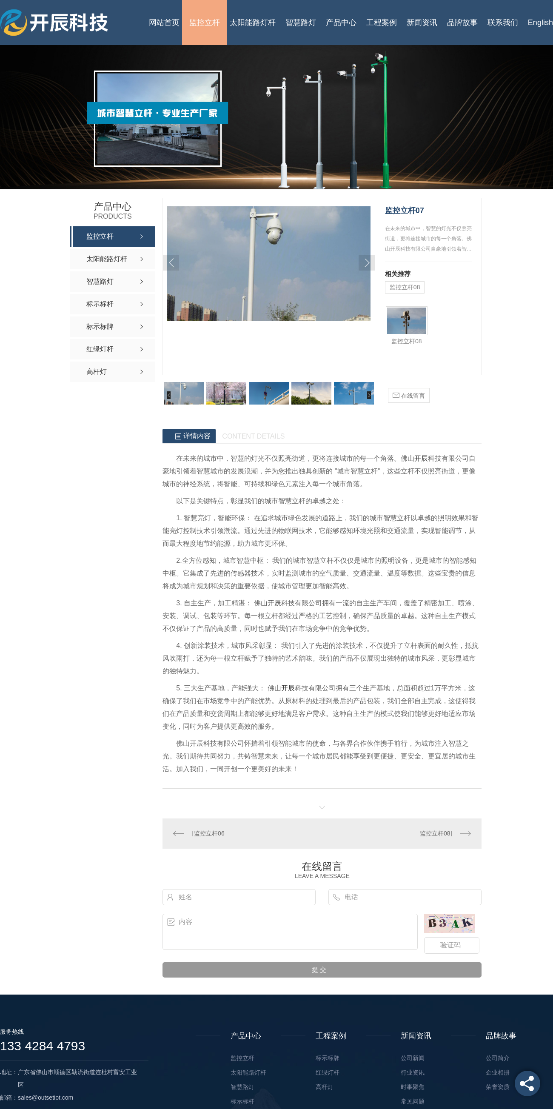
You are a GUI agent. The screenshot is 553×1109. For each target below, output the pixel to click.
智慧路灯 (300, 22)
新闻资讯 (422, 22)
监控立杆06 (209, 833)
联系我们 (502, 22)
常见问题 (413, 1101)
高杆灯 (325, 1086)
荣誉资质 (498, 1086)
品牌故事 (462, 22)
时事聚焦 (413, 1086)
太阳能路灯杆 (253, 22)
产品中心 (341, 22)
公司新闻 (413, 1058)
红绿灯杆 (327, 1072)
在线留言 (409, 395)
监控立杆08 (405, 287)
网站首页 (164, 22)
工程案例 (381, 22)
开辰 (421, 458)
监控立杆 (204, 22)
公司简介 (498, 1058)
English (540, 22)
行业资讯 (413, 1072)
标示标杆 (242, 1101)
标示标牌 (327, 1058)
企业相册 (498, 1072)
